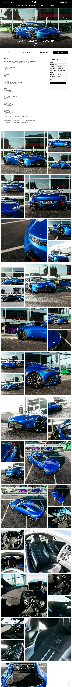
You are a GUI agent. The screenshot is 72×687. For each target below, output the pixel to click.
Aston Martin (60, 53)
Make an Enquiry (58, 84)
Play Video (11, 53)
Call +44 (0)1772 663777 (44, 53)
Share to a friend (27, 53)
